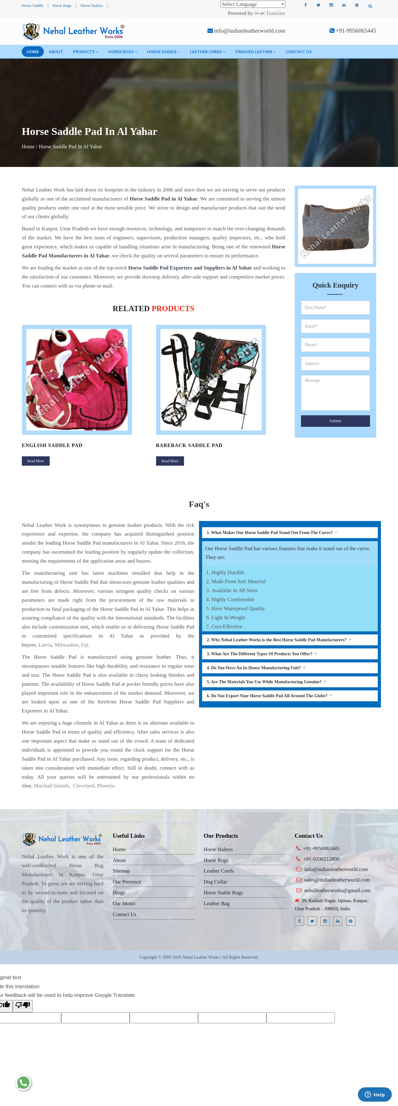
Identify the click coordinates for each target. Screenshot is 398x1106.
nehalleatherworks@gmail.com (337, 890)
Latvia (45, 645)
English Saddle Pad (52, 445)
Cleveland (83, 786)
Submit (335, 420)
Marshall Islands (51, 786)
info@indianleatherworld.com (249, 30)
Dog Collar (215, 882)
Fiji (85, 645)
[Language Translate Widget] (252, 4)
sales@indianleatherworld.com (337, 880)
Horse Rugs (62, 5)
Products (85, 51)
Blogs (119, 893)
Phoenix (105, 786)
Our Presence (127, 882)
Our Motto (124, 903)
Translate (269, 13)
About (56, 51)
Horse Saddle (33, 5)
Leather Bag (217, 903)
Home (33, 51)
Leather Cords (207, 51)
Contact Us (299, 51)
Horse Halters (92, 5)
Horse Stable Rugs (223, 893)
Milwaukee (66, 645)
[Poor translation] (23, 1006)
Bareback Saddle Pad (189, 445)
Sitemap (121, 871)
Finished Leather (255, 51)
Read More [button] (35, 461)
